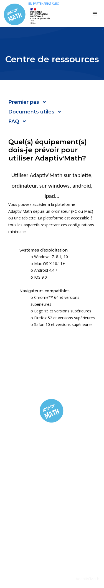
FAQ (52, 478)
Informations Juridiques (52, 487)
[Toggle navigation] (94, 13)
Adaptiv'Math (87, 578)
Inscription (52, 470)
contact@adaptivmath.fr (55, 536)
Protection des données (52, 496)
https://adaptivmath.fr (53, 545)
